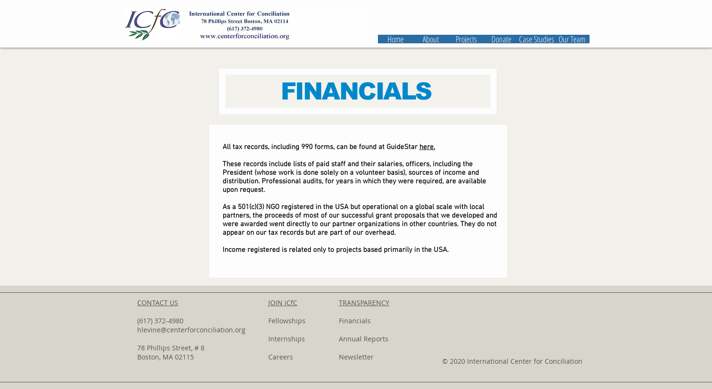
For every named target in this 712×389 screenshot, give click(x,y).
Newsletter (356, 356)
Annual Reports (363, 338)
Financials (355, 320)
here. (427, 147)
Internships (286, 338)
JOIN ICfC (282, 302)
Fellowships (286, 320)
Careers (280, 356)
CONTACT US (157, 302)
